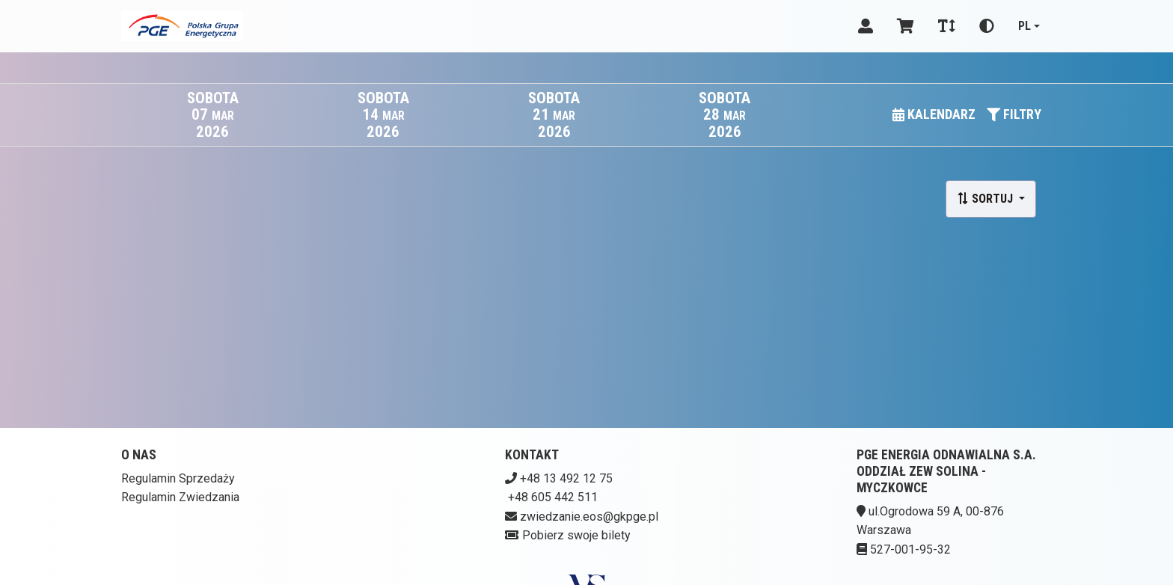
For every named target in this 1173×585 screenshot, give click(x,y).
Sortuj (986, 199)
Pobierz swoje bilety (576, 535)
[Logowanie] (865, 26)
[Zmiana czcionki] (946, 26)
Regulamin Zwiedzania (180, 497)
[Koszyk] (905, 26)
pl (1024, 26)
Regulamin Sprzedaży (178, 478)
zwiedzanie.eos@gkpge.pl (589, 516)
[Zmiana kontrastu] (986, 26)
